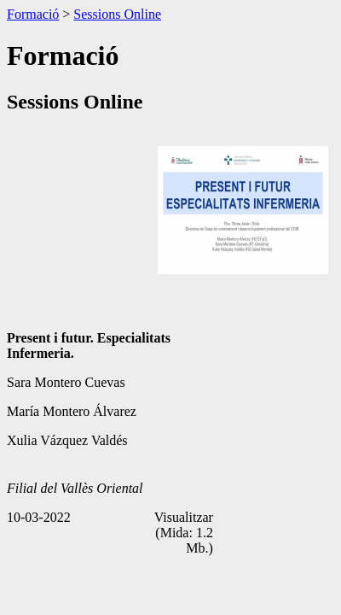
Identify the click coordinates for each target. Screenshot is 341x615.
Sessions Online (117, 14)
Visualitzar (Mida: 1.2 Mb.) (183, 532)
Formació (33, 14)
